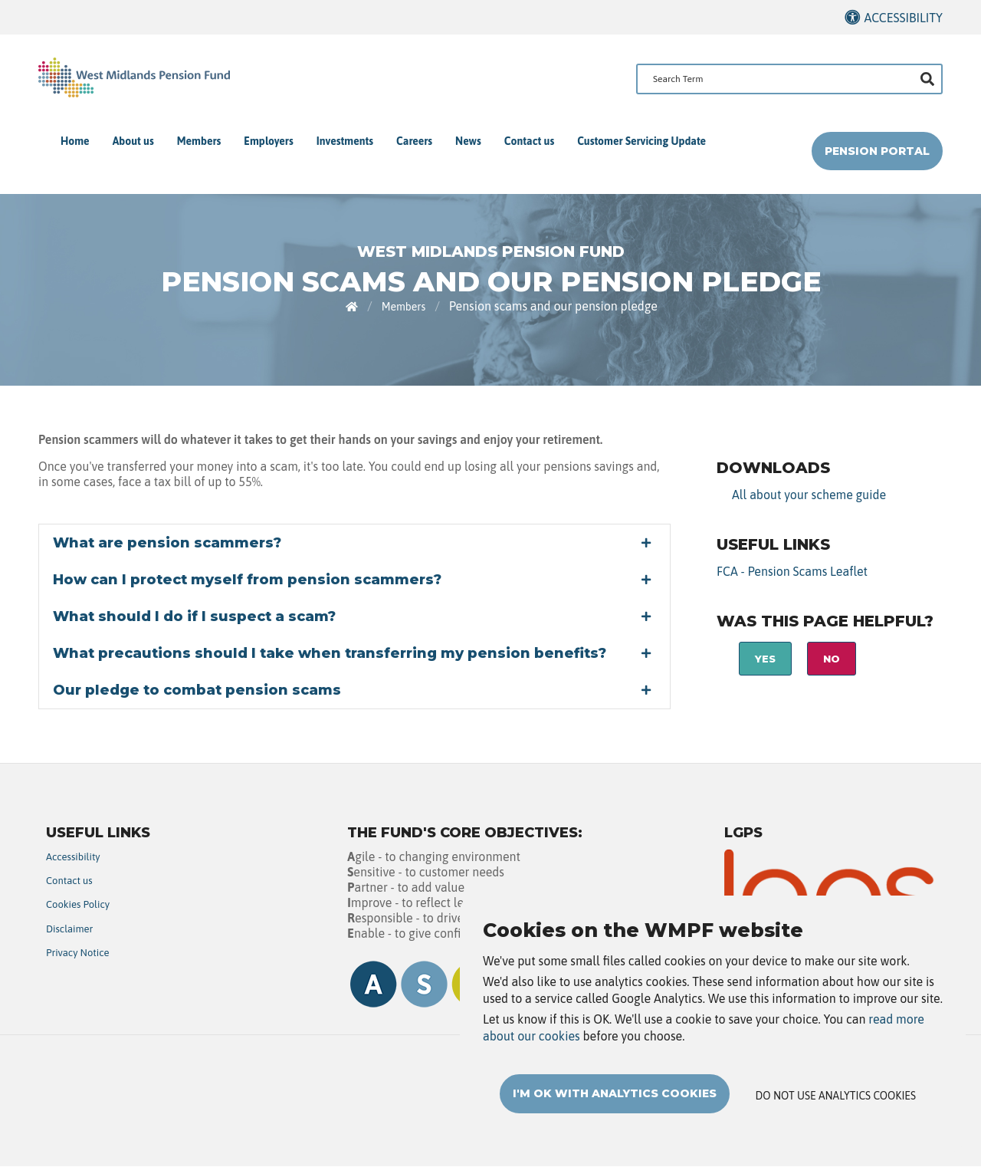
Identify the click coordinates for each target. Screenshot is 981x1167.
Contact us (529, 141)
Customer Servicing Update (641, 141)
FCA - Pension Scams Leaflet (792, 571)
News (468, 141)
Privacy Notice (78, 952)
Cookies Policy (78, 904)
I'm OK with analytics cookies (615, 1093)
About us (133, 141)
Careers (414, 141)
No (831, 659)
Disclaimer (69, 929)
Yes (765, 659)
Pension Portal (877, 151)
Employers (268, 141)
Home (75, 141)
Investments (345, 141)
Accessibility (903, 18)
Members (199, 141)
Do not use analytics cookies (836, 1096)
